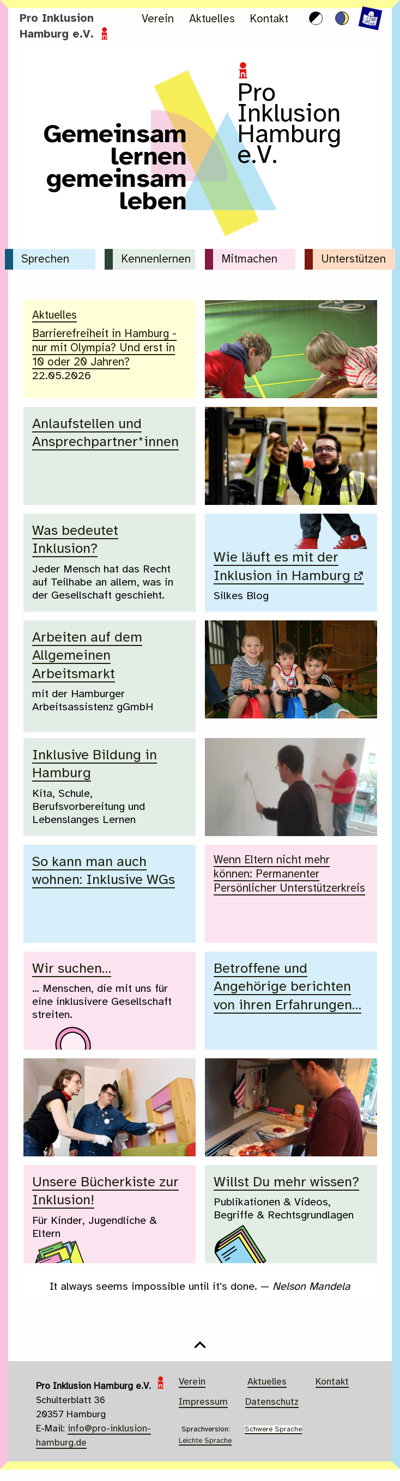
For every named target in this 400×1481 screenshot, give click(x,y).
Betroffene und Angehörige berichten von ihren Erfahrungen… (290, 987)
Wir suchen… (72, 969)
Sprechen (45, 259)
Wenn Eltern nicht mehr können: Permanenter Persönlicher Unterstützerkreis (290, 873)
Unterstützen (353, 259)
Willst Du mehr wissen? (288, 1182)
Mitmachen (249, 259)
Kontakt (269, 19)
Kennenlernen (156, 259)
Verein (158, 19)
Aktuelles (212, 19)
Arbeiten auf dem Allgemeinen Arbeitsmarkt (87, 656)
